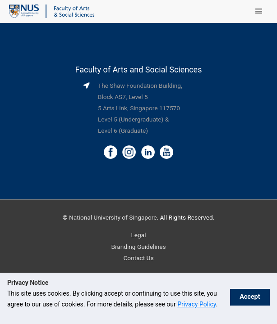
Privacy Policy (196, 304)
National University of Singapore (113, 217)
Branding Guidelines (138, 246)
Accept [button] (248, 298)
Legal (138, 234)
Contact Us (138, 257)
